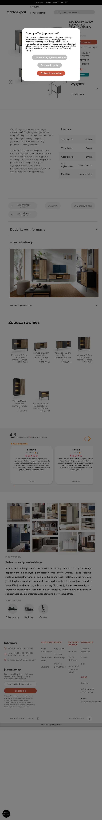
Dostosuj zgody (48, 65)
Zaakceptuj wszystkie (51, 73)
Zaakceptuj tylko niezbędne (49, 57)
